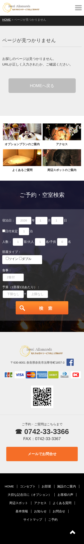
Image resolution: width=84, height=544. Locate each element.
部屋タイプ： (11, 252)
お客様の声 (65, 494)
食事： (7, 270)
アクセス (40, 503)
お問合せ (59, 511)
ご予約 (53, 519)
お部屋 (46, 486)
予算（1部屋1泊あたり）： (21, 287)
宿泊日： (8, 220)
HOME (9, 486)
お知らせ (40, 511)
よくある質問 (62, 503)
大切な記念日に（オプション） (30, 494)
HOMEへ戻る (42, 85)
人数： (7, 241)
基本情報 (21, 511)
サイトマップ (32, 519)
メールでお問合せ (42, 454)
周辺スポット (18, 503)
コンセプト (28, 486)
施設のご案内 (66, 486)
